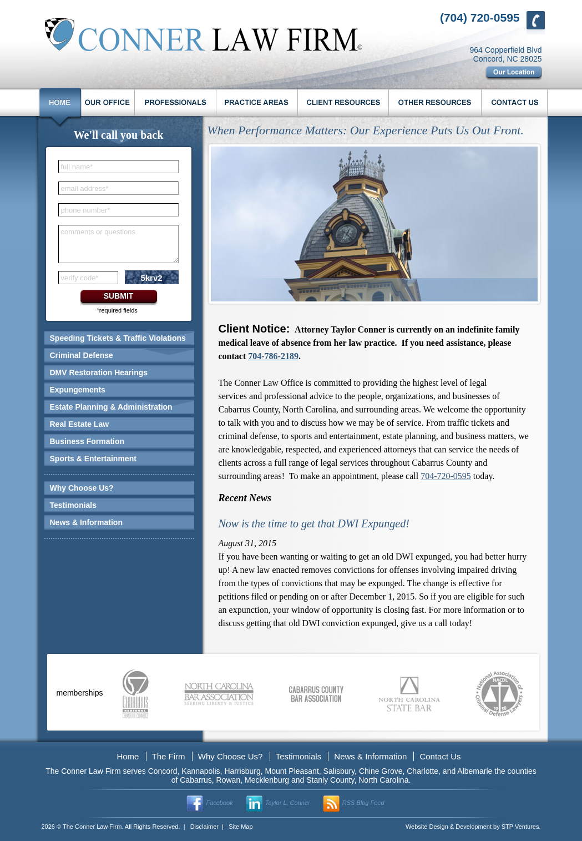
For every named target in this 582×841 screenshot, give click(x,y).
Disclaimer (204, 826)
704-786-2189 (273, 356)
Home (128, 756)
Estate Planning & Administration (111, 406)
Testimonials (73, 505)
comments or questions (98, 232)
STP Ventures (520, 826)
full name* (77, 167)
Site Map (240, 826)
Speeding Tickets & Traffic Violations (118, 338)
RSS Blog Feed (363, 802)
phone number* (85, 210)
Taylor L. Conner (287, 802)
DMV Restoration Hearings (99, 372)
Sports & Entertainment (93, 458)
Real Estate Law (79, 424)
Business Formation (87, 441)
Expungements (77, 389)
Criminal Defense (81, 355)
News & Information (86, 522)
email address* (85, 188)
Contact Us (439, 756)
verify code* (80, 278)
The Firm (168, 756)
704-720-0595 (446, 476)
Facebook (219, 802)
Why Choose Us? (82, 488)
